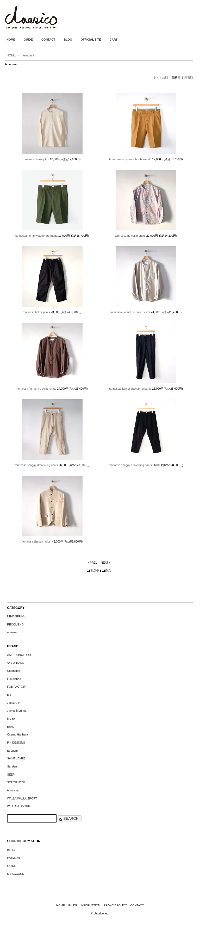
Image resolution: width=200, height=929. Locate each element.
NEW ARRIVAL (16, 616)
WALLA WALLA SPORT (22, 798)
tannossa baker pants (36, 312)
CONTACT (48, 39)
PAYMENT (13, 857)
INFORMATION (90, 905)
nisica (10, 726)
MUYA (11, 718)
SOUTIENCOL (16, 782)
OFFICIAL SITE (91, 39)
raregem (12, 750)
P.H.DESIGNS (16, 742)
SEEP (11, 774)
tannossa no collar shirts (130, 235)
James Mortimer (17, 710)
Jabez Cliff (13, 702)
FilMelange (14, 678)
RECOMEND (15, 624)
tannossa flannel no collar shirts (130, 312)
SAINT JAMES (16, 758)
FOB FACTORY (17, 686)
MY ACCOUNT (16, 873)
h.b (9, 694)
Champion (13, 670)
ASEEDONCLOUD (19, 654)
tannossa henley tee (36, 159)
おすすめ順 (161, 77)
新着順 (188, 77)
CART (114, 39)
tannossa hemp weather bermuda (130, 159)
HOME (11, 39)
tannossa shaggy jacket (36, 541)
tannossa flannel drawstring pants (130, 388)
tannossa (28, 55)
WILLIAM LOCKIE (18, 806)
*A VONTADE (15, 662)
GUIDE (28, 39)
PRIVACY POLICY (115, 905)
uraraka (12, 632)
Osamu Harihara (17, 734)
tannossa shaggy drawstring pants (36, 465)
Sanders (12, 766)
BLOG (68, 39)
